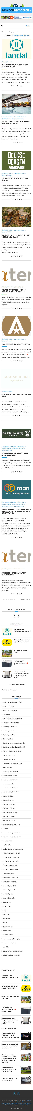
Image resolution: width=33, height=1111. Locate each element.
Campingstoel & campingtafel (12, 751)
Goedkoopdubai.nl (24, 1104)
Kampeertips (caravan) (10, 812)
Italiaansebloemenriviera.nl (17, 1103)
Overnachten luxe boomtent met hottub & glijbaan (16, 236)
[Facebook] (26, 25)
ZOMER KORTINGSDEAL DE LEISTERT (22, 651)
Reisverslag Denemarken (10, 878)
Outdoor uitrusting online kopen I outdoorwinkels (22, 641)
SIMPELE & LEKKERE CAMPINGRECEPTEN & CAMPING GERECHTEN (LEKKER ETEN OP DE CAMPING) (9, 1058)
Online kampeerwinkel (10, 865)
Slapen (5, 910)
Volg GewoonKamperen (9, 690)
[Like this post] (11, 86)
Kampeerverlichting (9, 820)
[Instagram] (28, 25)
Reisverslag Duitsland (10, 882)
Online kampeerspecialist (11, 861)
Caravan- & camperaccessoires (12, 763)
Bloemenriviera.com (9, 1104)
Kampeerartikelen (8, 784)
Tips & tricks (7, 931)
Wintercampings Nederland (11, 955)
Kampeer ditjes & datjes (19, 173)
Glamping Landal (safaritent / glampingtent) (22, 630)
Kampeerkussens (8, 800)
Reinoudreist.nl (27, 1103)
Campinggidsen (8, 739)
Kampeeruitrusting (9, 816)
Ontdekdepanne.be (6, 1103)
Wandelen (6, 947)
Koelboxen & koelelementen (12, 837)
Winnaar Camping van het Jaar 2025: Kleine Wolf (15, 454)
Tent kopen (6, 918)
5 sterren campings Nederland (8, 116)
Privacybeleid (13, 1101)
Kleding (5, 829)
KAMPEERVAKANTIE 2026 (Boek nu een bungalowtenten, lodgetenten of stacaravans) (16, 511)
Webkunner (28, 1100)
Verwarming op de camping (11, 939)
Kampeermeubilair (9, 808)
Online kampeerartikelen (11, 857)
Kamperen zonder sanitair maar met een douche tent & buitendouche (10, 1046)
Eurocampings (7, 767)
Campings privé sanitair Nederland (14, 747)
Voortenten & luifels (9, 943)
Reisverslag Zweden (9, 898)
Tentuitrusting (7, 927)
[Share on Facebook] (13, 86)
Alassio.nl (17, 1104)
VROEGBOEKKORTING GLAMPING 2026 (16, 344)
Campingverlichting (9, 755)
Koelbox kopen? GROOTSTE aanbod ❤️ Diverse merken (21, 663)
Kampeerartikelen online (11, 792)
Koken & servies (8, 841)
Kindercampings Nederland (11, 825)
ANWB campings (20, 116)
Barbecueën (6, 714)
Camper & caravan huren (11, 723)
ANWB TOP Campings (6, 118)
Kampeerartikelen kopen (10, 788)
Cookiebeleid (20, 1101)
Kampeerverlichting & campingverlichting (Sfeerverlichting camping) (10, 1035)
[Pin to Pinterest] (17, 86)
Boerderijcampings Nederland (12, 719)
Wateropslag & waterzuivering (12, 951)
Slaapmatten (7, 902)
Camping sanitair (8, 731)
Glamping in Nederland (7, 62)
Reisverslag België (8, 874)
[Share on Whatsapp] (21, 86)
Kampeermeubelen (9, 804)
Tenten (5, 922)
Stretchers (6, 914)
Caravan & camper (9, 759)
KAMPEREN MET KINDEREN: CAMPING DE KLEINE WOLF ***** (15, 122)
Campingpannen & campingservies (14, 743)
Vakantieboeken (8, 935)
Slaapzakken (7, 906)
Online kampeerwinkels (10, 869)
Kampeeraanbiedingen (6, 175)
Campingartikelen (8, 735)
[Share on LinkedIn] (19, 86)
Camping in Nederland (10, 727)
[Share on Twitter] (15, 86)
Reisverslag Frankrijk (9, 886)
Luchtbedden (7, 845)
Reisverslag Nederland (10, 890)
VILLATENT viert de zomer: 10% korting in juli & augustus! (14, 291)
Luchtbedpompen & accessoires (13, 849)
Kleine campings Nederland (11, 833)
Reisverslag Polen (8, 894)
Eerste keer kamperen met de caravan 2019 (10, 1079)
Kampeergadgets (8, 796)
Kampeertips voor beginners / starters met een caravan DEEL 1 (9, 1069)
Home (3, 32)
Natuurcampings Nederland (11, 853)
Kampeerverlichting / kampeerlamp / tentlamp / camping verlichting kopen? (22, 674)
